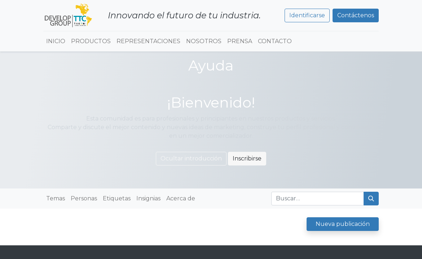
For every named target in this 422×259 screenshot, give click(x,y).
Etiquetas (117, 198)
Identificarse (307, 15)
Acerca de (180, 198)
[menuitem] (55, 41)
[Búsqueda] (371, 198)
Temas (55, 198)
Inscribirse (247, 158)
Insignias (148, 198)
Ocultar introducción (191, 158)
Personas (84, 198)
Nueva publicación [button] (343, 224)
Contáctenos (355, 15)
